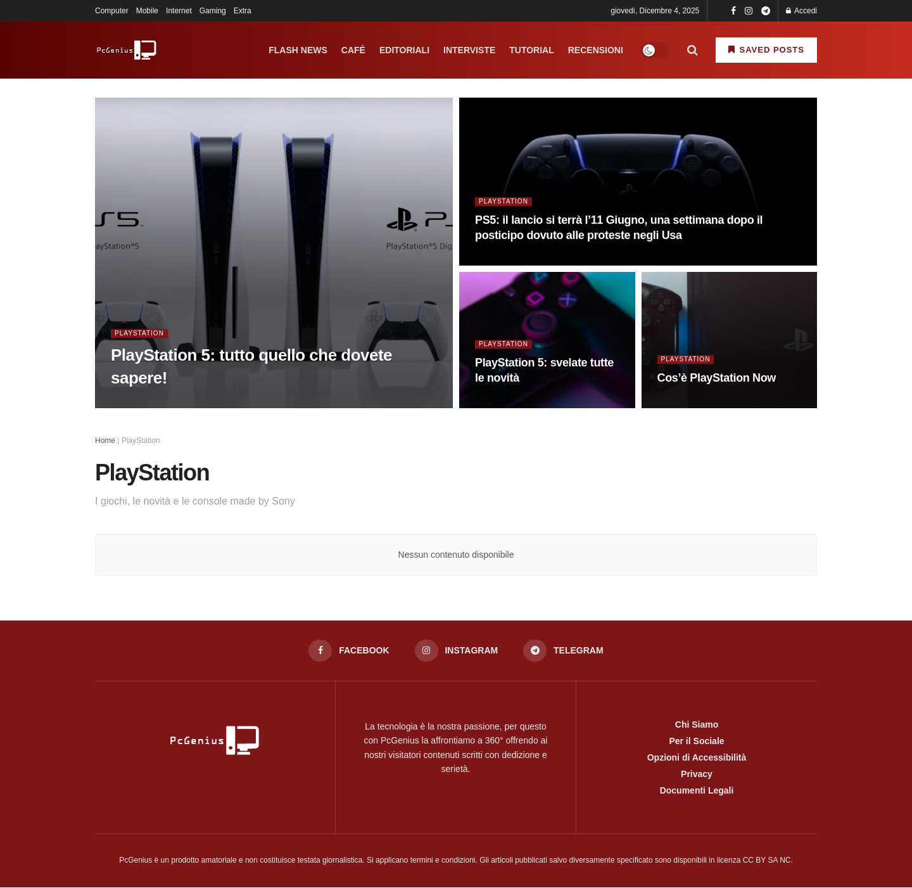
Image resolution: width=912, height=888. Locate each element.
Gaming (213, 10)
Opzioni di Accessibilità (697, 758)
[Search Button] (692, 50)
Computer (112, 10)
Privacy (696, 774)
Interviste (469, 50)
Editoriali (404, 50)
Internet (179, 10)
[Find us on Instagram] (456, 651)
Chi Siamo (696, 725)
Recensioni (595, 50)
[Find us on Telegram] (564, 651)
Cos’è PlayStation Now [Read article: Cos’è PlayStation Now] (716, 379)
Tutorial (531, 50)
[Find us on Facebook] (348, 651)
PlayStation (141, 334)
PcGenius (135, 860)
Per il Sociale (696, 742)
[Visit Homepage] (126, 50)
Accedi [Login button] (801, 10)
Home (105, 440)
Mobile (147, 10)
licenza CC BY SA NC (754, 860)
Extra (242, 10)
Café (353, 50)
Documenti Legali (697, 791)
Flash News (298, 50)
